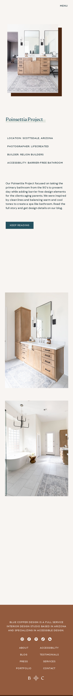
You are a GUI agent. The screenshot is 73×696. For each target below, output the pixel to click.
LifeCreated (40, 146)
